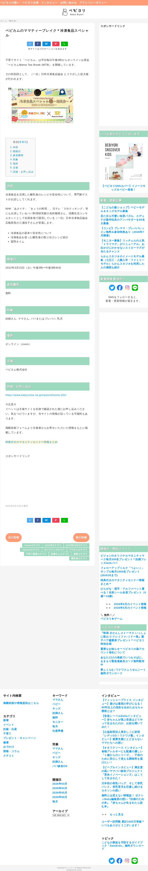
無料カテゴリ (80, 554)
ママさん (57, 699)
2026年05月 (59, 792)
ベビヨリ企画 (30, 2)
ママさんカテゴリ (78, 550)
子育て (7, 733)
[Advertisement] (47, 479)
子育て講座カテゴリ (36, 554)
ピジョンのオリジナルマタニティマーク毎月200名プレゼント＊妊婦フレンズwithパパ (123, 559)
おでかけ (8, 746)
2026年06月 (59, 797)
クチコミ (8, 755)
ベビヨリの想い (10, 2)
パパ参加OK (60, 766)
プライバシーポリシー (93, 2)
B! (46, 43)
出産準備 (57, 730)
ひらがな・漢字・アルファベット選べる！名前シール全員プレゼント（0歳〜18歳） (123, 592)
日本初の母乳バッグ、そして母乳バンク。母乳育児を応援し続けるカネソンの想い (122, 787)
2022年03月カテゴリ (76, 545)
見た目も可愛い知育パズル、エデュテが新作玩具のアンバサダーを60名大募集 (123, 220)
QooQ (79, 870)
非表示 (23, 142)
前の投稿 (81, 537)
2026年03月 (59, 783)
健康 (6, 742)
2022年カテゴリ (53, 545)
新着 (6, 720)
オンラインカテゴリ (54, 550)
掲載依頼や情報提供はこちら (21, 703)
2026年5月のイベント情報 (130, 607)
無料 (55, 717)
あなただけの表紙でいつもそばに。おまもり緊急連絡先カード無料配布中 (122, 661)
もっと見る (116, 814)
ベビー (56, 704)
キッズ (56, 708)
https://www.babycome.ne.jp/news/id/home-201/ (36, 395)
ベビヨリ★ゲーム (111, 618)
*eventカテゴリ (32, 545)
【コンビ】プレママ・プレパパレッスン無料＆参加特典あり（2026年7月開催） (122, 232)
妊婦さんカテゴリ (60, 554)
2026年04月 (59, 788)
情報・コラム (11, 751)
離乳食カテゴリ (79, 558)
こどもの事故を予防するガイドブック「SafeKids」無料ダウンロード (123, 845)
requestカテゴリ (31, 550)
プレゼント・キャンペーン (19, 738)
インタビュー (49, 2)
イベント (8, 724)
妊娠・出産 (10, 729)
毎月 (55, 726)
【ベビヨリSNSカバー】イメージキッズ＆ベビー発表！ (123, 188)
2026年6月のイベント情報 (130, 604)
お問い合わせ (68, 2)
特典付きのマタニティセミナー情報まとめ (32, 442)
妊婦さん (57, 713)
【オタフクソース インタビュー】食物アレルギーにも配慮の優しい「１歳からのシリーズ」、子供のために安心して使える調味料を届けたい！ (123, 755)
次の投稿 (13, 537)
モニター (57, 722)
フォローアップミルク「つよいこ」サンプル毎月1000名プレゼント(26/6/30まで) (122, 572)
